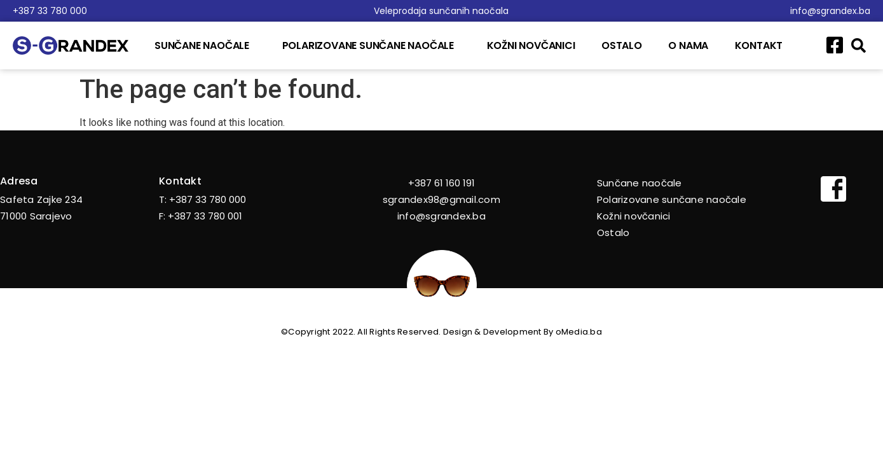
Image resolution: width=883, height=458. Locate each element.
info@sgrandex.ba (830, 10)
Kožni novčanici (531, 45)
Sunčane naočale (205, 45)
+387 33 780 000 (50, 10)
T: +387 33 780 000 (202, 199)
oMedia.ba (579, 332)
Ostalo (621, 45)
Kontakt (759, 45)
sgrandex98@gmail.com (441, 199)
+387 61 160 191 (441, 183)
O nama (688, 45)
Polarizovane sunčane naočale (371, 45)
